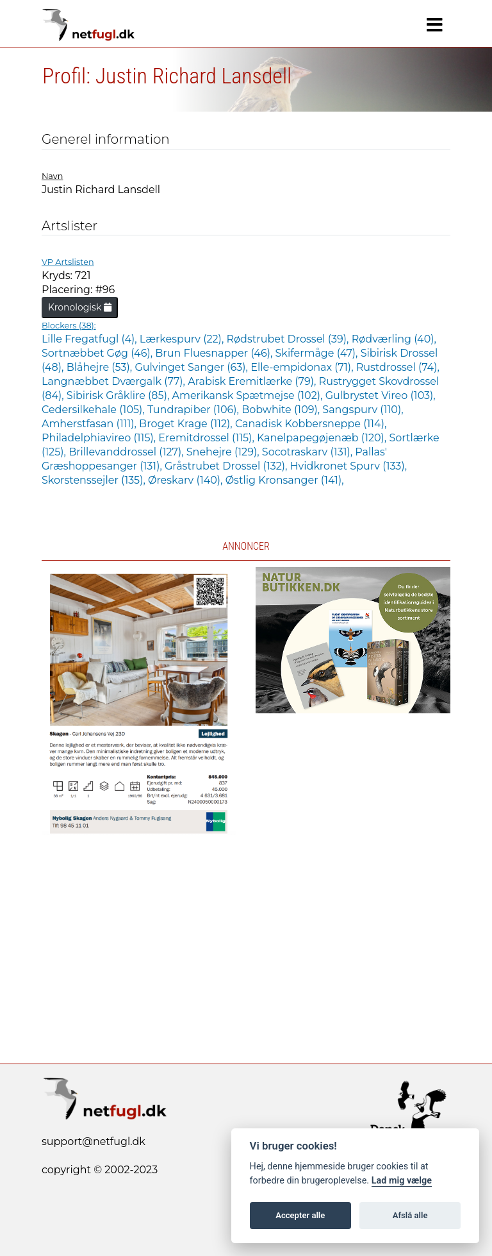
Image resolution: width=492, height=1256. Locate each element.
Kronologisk (79, 307)
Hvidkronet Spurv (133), (348, 466)
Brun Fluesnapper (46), (215, 353)
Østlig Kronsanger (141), (285, 480)
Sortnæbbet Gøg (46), (98, 353)
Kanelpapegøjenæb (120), (323, 438)
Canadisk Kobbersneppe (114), (310, 424)
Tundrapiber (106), (194, 409)
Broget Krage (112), (187, 424)
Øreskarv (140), (187, 480)
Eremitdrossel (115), (207, 438)
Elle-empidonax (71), (303, 367)
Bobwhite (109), (282, 409)
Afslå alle (410, 1215)
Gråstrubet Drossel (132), (227, 466)
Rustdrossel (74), (397, 367)
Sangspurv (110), (362, 409)
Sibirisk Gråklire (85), (119, 395)
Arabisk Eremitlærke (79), (253, 381)
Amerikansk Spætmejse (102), (248, 395)
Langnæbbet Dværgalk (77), (115, 381)
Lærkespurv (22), (183, 339)
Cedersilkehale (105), (94, 409)
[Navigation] (434, 25)
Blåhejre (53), (101, 367)
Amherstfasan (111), (90, 424)
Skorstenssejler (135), (95, 480)
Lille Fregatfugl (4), (91, 339)
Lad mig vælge (402, 1180)
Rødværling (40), (394, 339)
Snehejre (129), (224, 452)
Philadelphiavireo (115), (100, 438)
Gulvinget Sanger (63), (192, 367)
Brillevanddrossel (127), (127, 452)
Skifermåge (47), (318, 353)
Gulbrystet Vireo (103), (380, 395)
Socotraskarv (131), (309, 452)
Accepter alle (300, 1215)
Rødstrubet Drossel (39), (288, 339)
